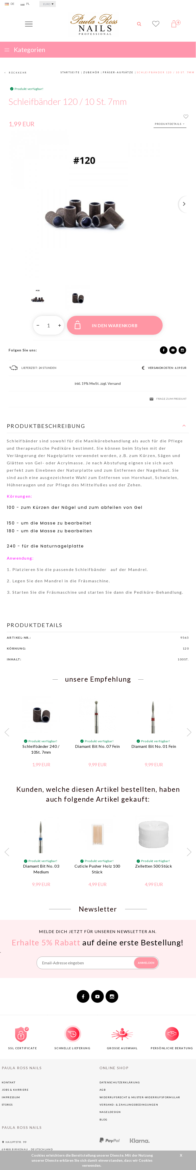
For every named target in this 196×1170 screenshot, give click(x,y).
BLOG (104, 1116)
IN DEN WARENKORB (106, 325)
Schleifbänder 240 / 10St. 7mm (40, 746)
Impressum (11, 1094)
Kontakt (9, 1079)
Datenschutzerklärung (120, 1079)
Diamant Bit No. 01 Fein (153, 743)
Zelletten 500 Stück (153, 863)
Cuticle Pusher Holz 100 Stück (97, 866)
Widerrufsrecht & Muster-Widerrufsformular (140, 1094)
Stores (7, 1101)
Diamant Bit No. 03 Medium (41, 866)
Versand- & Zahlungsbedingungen (129, 1101)
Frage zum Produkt (168, 399)
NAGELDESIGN (110, 1108)
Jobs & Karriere (15, 1086)
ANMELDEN (146, 959)
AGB (103, 1086)
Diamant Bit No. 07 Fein (97, 743)
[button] (98, 426)
